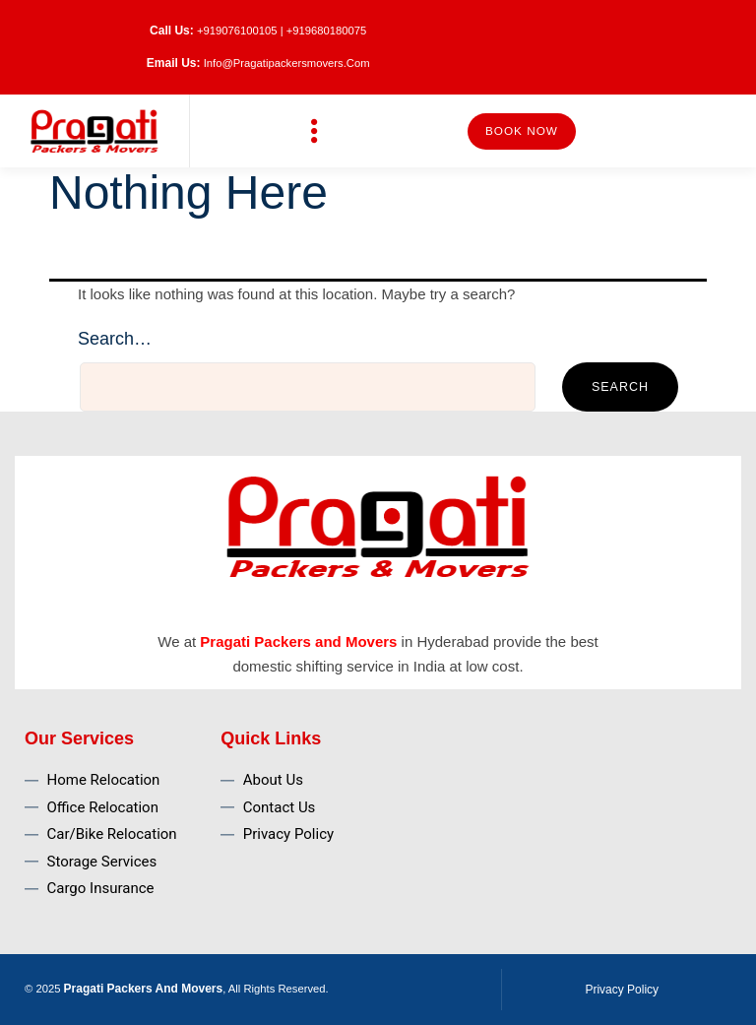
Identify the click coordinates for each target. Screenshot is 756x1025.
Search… (115, 339)
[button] (314, 131)
